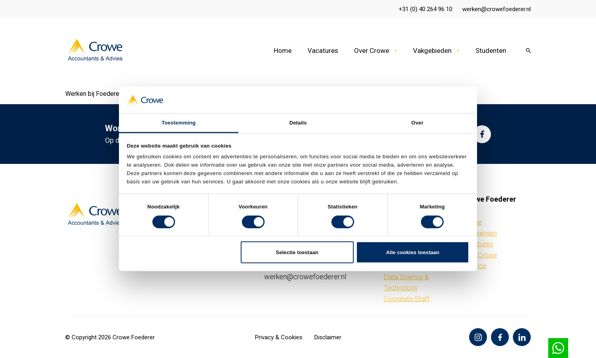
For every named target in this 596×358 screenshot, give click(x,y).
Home (283, 50)
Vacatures (323, 50)
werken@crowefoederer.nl (496, 9)
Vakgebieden (432, 50)
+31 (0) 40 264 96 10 (425, 9)
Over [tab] (417, 123)
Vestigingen (480, 233)
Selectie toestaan (297, 252)
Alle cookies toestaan (412, 252)
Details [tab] (298, 123)
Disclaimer (327, 337)
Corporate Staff (407, 299)
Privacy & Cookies (278, 337)
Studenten (490, 50)
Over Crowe (371, 50)
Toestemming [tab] (178, 123)
